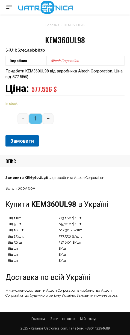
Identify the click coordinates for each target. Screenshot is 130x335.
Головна (52, 25)
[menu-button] (9, 6)
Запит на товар (62, 318)
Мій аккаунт (89, 318)
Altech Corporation (65, 61)
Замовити (22, 141)
